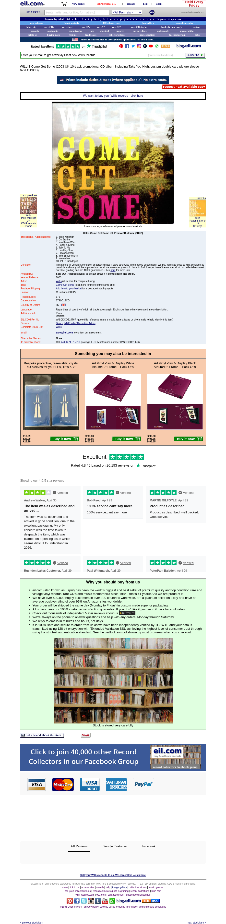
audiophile (53, 31)
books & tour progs (171, 27)
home (65, 887)
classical (104, 31)
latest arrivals (71, 23)
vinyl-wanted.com (84, 894)
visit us (73, 35)
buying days (53, 35)
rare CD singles (139, 27)
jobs (197, 35)
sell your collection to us (78, 891)
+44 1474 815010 (70, 342)
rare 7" (101, 27)
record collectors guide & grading (111, 891)
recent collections (140, 891)
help (145, 3)
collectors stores (117, 35)
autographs (163, 31)
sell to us (32, 35)
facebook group (177, 35)
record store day (184, 23)
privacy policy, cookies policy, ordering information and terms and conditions (125, 906)
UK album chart (111, 23)
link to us (74, 887)
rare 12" (116, 27)
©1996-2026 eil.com (71, 906)
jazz (92, 31)
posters (196, 27)
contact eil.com (116, 894)
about (159, 3)
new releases (36, 23)
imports (35, 31)
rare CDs (49, 27)
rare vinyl (67, 27)
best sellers (148, 23)
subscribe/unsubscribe (138, 894)
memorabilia (186, 31)
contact (131, 3)
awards (120, 31)
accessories (87, 887)
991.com (101, 894)
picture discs (139, 31)
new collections (147, 35)
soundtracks (75, 31)
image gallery (119, 887)
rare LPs (85, 27)
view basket (78, 3)
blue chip (31, 27)
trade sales (90, 35)
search (100, 887)
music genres (156, 887)
